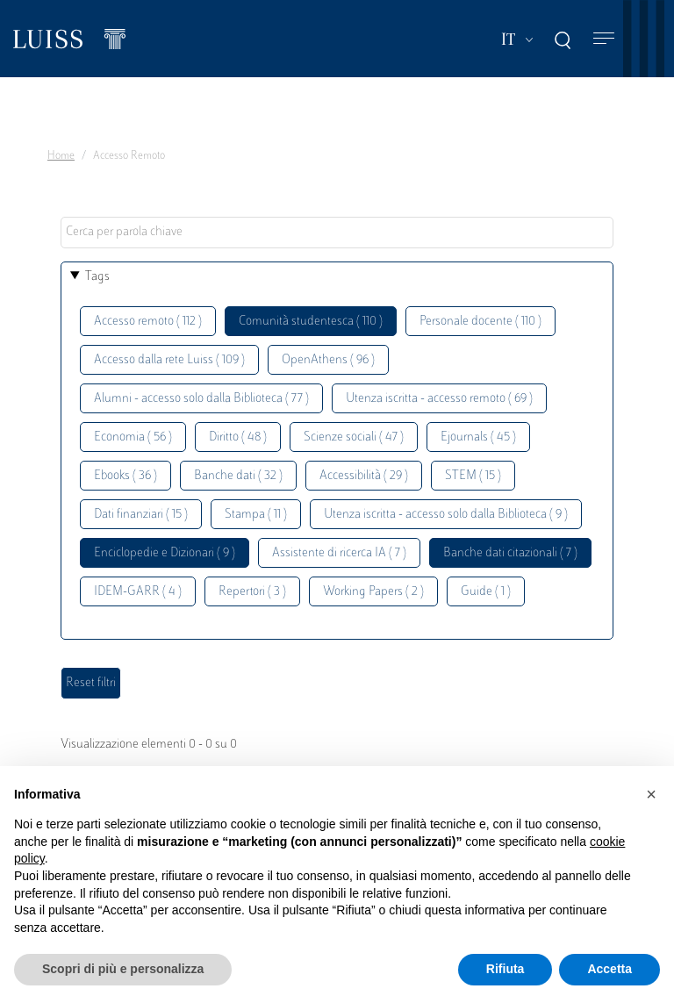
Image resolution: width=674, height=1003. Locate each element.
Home (61, 156)
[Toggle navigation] (603, 39)
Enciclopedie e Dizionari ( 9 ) (164, 553)
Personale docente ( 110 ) (480, 321)
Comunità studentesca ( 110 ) (311, 321)
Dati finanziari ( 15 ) (141, 514)
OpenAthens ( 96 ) (328, 360)
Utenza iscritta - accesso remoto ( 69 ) (439, 398)
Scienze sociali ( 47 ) (354, 437)
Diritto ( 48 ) (238, 437)
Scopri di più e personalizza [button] (123, 969)
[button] (651, 794)
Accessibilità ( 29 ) (363, 476)
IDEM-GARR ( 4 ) (138, 591)
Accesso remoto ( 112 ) (148, 321)
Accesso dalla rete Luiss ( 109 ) (169, 360)
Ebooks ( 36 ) (125, 476)
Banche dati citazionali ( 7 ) (510, 553)
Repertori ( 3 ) (252, 591)
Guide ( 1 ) (486, 591)
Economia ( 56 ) (133, 437)
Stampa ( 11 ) (256, 514)
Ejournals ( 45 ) (478, 437)
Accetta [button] (609, 969)
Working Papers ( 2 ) (373, 591)
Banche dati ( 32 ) (238, 476)
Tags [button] (97, 276)
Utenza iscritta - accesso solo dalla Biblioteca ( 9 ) (446, 514)
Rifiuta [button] (505, 969)
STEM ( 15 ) (473, 476)
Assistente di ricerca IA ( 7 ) (339, 553)
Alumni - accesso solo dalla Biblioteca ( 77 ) (201, 398)
